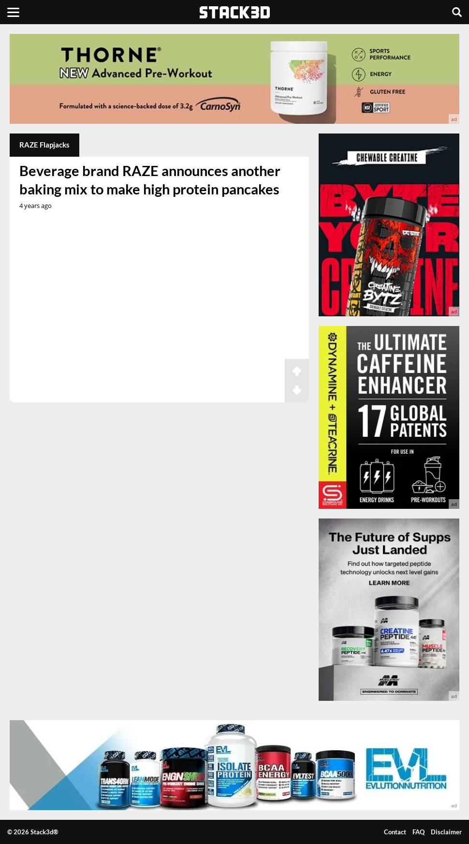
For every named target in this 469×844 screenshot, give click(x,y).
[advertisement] (234, 79)
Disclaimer (446, 832)
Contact (395, 832)
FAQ (418, 832)
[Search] (457, 12)
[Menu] (13, 12)
